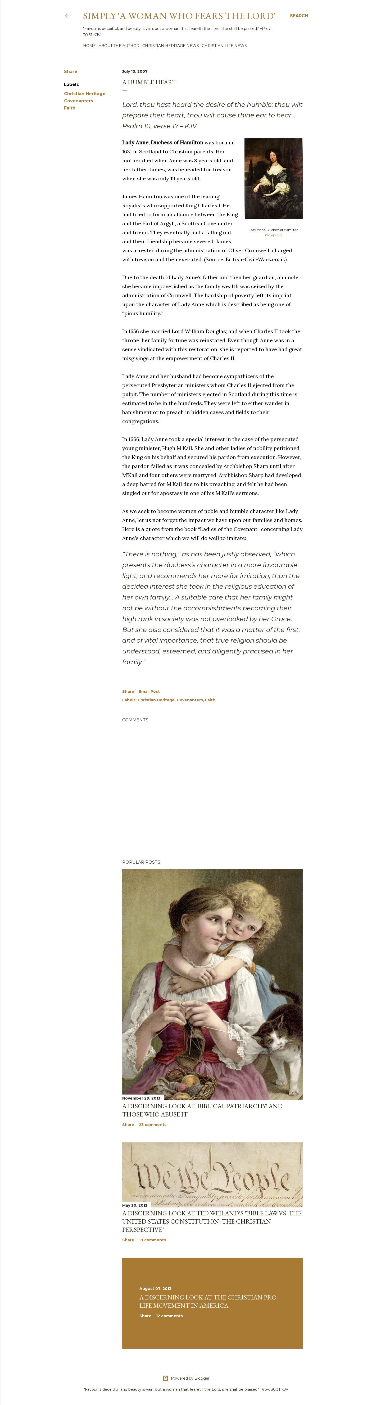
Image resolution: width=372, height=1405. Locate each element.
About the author (119, 45)
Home (89, 45)
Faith (69, 108)
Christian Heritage (85, 93)
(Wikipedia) (273, 235)
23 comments (152, 1124)
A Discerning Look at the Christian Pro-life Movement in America (208, 1301)
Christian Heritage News (170, 45)
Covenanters (78, 100)
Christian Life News (224, 45)
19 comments (152, 1240)
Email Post (149, 691)
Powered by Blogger (186, 1378)
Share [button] (70, 71)
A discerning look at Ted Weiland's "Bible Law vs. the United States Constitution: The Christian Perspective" (211, 1221)
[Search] (299, 16)
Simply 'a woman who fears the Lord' (179, 16)
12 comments (169, 1316)
